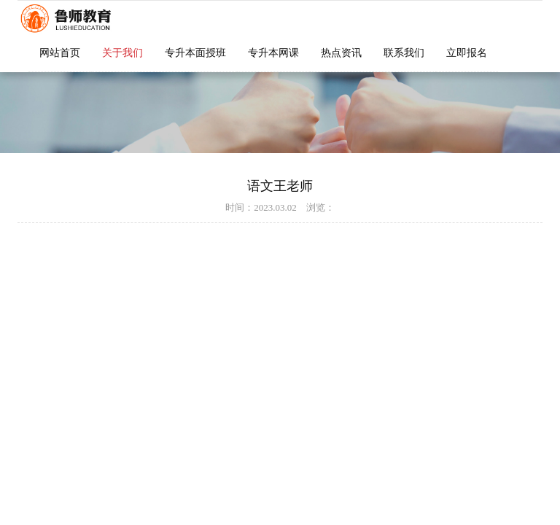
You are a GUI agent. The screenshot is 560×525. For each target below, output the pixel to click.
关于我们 (122, 52)
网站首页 (59, 52)
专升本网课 (273, 52)
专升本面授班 (195, 52)
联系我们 (404, 52)
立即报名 (466, 52)
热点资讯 (341, 52)
